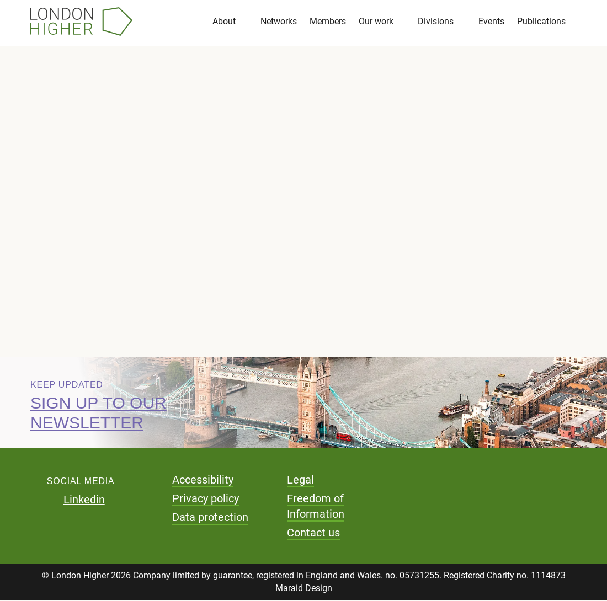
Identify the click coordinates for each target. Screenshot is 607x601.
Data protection (210, 518)
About (224, 22)
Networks (278, 22)
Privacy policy (205, 499)
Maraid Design (303, 589)
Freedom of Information (315, 507)
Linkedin (84, 500)
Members (328, 22)
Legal (300, 480)
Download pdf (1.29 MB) (142, 274)
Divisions (436, 22)
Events (491, 22)
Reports (78, 164)
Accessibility (202, 480)
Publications (541, 22)
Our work (376, 22)
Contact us (313, 533)
